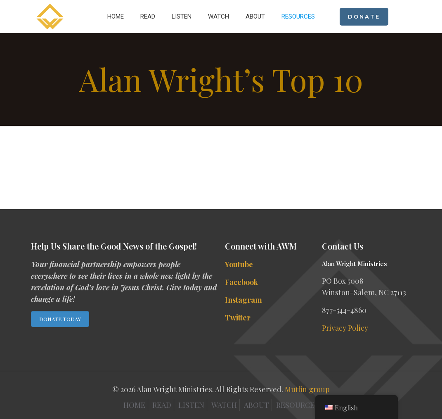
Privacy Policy (345, 328)
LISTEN (191, 405)
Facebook (241, 282)
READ (161, 405)
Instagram (243, 300)
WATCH (224, 405)
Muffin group (307, 389)
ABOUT (256, 405)
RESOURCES (297, 405)
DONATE (364, 16)
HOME (134, 405)
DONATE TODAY (60, 318)
